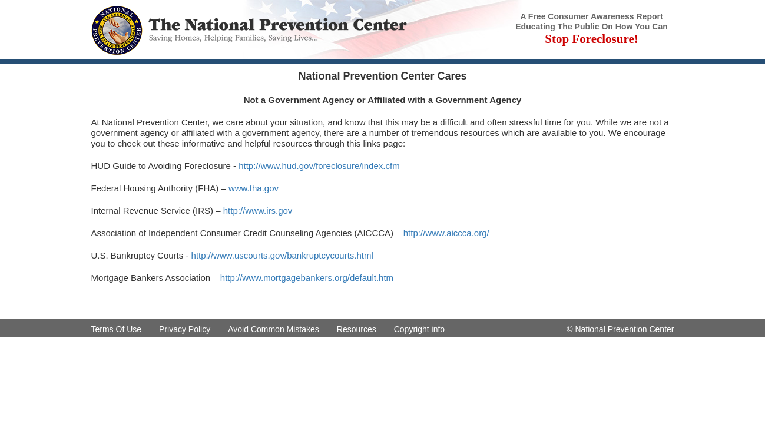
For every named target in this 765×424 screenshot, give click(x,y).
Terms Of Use (116, 329)
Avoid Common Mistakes (273, 329)
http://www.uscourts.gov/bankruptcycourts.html (282, 255)
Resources (356, 329)
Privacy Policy (184, 329)
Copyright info (419, 329)
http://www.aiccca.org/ (446, 233)
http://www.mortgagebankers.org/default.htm (306, 278)
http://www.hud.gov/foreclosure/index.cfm (319, 166)
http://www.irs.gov (258, 211)
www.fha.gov (253, 188)
